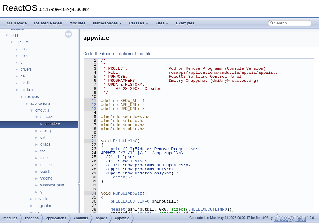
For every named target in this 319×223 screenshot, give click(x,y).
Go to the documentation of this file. (118, 53)
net (38, 212)
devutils (41, 199)
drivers (26, 69)
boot (24, 56)
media (26, 83)
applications (40, 103)
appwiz (46, 117)
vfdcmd (46, 178)
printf (118, 149)
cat (42, 137)
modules (27, 90)
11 (90, 100)
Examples (185, 23)
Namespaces (107, 23)
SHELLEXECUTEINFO (130, 201)
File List (22, 42)
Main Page (17, 23)
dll (22, 62)
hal (23, 76)
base (25, 49)
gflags (45, 144)
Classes (138, 23)
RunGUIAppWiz (127, 193)
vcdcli (45, 171)
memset (118, 209)
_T (130, 149)
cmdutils (42, 110)
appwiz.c (52, 124)
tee (43, 151)
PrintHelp (124, 141)
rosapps (32, 96)
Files (162, 23)
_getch (118, 177)
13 (90, 109)
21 (90, 141)
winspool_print (52, 185)
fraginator (43, 205)
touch (44, 158)
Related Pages (48, 23)
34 (90, 193)
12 (90, 104)
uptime (46, 165)
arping (45, 131)
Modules (77, 23)
